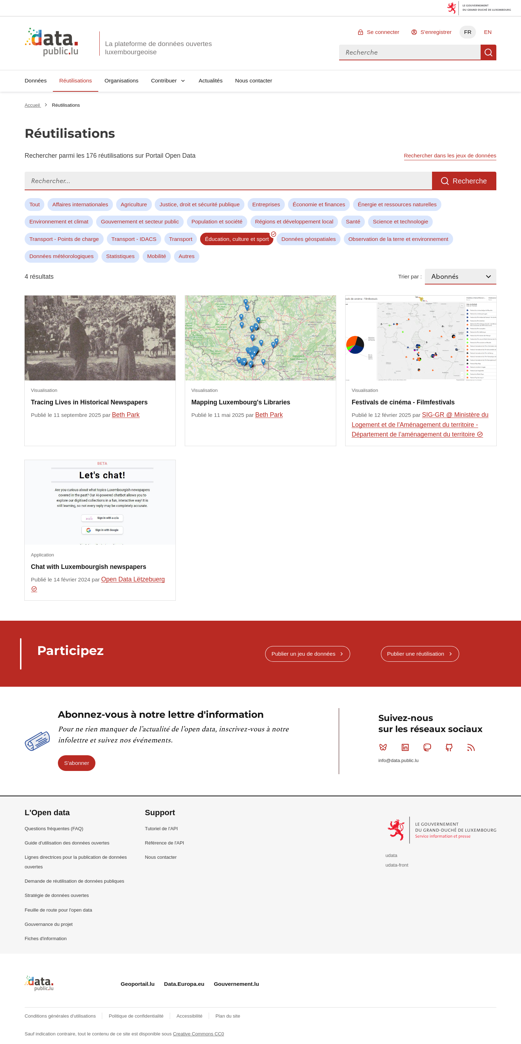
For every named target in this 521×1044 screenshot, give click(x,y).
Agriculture (134, 204)
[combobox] (410, 52)
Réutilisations (75, 80)
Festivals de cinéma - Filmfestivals (403, 402)
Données (36, 80)
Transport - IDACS (134, 239)
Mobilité (156, 256)
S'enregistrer (436, 32)
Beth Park (125, 414)
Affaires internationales (80, 204)
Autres (186, 256)
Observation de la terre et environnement (398, 239)
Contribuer (164, 80)
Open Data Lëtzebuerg (98, 584)
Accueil (33, 105)
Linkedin (407, 747)
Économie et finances (319, 204)
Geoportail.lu (138, 984)
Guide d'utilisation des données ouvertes (67, 843)
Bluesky (384, 747)
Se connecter (383, 32)
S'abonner (76, 763)
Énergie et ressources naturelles (397, 204)
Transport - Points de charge (64, 239)
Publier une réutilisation (415, 654)
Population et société (217, 221)
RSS (472, 747)
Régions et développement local (294, 221)
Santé (353, 221)
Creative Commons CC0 (198, 1034)
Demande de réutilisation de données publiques (74, 881)
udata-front (397, 865)
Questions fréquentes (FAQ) (54, 828)
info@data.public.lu (398, 760)
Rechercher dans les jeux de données (450, 155)
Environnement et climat (58, 221)
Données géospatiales (308, 239)
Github (451, 747)
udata (391, 855)
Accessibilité (190, 1016)
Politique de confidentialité (137, 1016)
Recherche (488, 52)
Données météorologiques (61, 256)
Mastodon (428, 747)
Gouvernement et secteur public (140, 221)
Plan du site (227, 1016)
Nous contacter (253, 80)
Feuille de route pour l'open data (58, 910)
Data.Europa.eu (184, 984)
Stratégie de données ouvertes (57, 895)
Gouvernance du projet (49, 924)
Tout (34, 204)
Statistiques (120, 256)
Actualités (211, 80)
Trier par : (410, 276)
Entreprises (266, 204)
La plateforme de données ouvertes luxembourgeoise (158, 48)
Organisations (122, 80)
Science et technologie (400, 221)
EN (487, 32)
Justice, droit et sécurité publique (200, 204)
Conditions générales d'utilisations (61, 1016)
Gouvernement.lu (236, 984)
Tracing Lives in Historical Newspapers (89, 402)
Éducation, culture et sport (237, 239)
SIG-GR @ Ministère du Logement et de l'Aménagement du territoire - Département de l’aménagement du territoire (420, 424)
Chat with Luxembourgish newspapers (89, 566)
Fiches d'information (46, 938)
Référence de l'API (164, 843)
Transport (180, 239)
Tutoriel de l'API (161, 828)
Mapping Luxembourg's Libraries (240, 402)
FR (468, 32)
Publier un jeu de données (304, 654)
